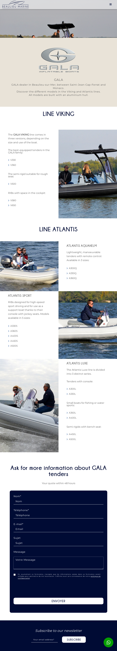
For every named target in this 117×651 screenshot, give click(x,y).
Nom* (58, 499)
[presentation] (58, 589)
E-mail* (58, 527)
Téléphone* (58, 513)
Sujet (58, 540)
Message (58, 560)
